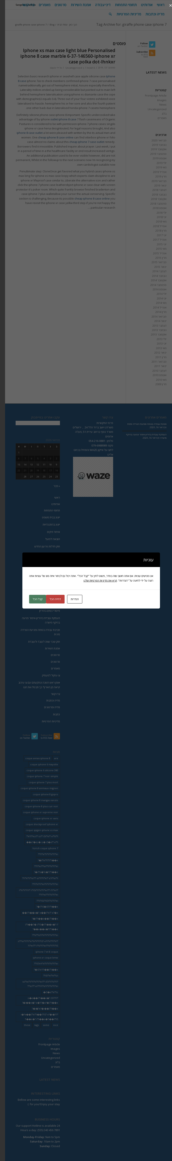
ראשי (52, 497)
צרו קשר (50, 694)
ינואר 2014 (155, 321)
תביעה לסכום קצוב (44, 568)
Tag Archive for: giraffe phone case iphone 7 (126, 24)
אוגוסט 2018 (154, 208)
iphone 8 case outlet (25, 133)
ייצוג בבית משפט (46, 517)
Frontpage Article (150, 95)
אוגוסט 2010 (154, 375)
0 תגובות (86, 67)
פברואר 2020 (153, 140)
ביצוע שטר (49, 561)
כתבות (51, 714)
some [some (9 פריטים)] (41, 1025)
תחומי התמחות (47, 510)
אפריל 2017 (154, 239)
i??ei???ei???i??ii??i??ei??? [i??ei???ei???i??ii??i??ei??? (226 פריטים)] (41, 866)
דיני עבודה (49, 575)
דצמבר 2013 (154, 325)
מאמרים (157, 118)
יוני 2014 (156, 298)
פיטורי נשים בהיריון (44, 611)
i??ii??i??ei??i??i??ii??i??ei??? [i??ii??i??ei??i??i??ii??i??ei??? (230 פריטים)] (40, 884)
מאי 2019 (156, 167)
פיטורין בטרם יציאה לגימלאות (39, 596)
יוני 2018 (156, 217)
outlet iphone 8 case (58, 119)
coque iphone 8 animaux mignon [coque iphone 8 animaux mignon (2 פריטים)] (34, 788)
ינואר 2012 (155, 352)
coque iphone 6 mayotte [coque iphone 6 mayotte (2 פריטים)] (39, 764)
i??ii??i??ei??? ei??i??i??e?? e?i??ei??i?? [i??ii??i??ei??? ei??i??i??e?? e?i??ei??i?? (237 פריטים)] (35, 878)
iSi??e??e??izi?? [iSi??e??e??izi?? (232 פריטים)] (45, 975)
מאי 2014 (156, 303)
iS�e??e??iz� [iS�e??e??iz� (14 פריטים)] (45, 992)
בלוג (159, 113)
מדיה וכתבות (48, 700)
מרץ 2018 (155, 230)
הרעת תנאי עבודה (45, 603)
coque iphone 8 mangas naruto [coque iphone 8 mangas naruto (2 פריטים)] (35, 800)
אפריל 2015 (154, 253)
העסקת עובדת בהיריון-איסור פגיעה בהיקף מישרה (36, 620)
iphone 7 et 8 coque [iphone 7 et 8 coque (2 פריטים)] (41, 951)
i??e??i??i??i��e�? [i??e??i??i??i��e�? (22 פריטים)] (43, 860)
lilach (48, 67)
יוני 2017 (156, 235)
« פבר (51, 486)
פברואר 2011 (153, 361)
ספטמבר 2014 (153, 285)
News (157, 104)
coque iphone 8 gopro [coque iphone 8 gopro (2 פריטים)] (40, 794)
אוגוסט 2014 (154, 289)
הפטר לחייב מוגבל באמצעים (39, 553)
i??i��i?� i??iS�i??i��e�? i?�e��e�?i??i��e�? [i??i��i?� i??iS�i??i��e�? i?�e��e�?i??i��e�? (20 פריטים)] (36, 926)
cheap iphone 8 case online (50, 137)
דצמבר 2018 (154, 190)
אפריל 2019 (154, 172)
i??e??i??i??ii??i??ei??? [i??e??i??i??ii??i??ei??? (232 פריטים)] (43, 854)
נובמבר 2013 (154, 330)
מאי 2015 (156, 249)
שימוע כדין (49, 589)
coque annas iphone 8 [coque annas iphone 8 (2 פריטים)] (32, 758)
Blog (47, 24)
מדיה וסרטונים (47, 707)
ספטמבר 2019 (153, 154)
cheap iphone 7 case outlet (81, 142)
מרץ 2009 (155, 384)
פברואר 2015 (153, 262)
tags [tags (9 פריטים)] (31, 1025)
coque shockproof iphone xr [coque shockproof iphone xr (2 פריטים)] (37, 824)
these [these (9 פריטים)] (22, 1025)
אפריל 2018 (154, 226)
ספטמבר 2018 (153, 203)
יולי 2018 (156, 213)
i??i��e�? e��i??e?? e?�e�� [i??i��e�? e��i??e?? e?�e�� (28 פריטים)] (35, 912)
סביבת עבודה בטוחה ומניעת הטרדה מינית (35, 632)
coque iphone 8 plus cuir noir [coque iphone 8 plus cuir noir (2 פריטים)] (36, 806)
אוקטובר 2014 (153, 280)
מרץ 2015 (155, 258)
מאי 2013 (156, 348)
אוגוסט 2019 (154, 158)
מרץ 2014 (155, 312)
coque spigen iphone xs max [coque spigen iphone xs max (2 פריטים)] (37, 830)
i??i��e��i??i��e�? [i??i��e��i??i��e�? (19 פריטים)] (40, 918)
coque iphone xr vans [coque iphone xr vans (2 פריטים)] (40, 818)
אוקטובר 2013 (153, 334)
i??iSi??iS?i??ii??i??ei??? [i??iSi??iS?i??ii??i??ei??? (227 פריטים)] (42, 900)
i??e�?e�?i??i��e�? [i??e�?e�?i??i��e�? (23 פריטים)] (41, 872)
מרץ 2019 (155, 176)
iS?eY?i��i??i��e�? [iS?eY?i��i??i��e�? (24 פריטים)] (41, 969)
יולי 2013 (156, 339)
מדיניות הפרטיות (46, 721)
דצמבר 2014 (154, 271)
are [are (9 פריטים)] (51, 758)
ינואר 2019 (155, 185)
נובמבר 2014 (154, 276)
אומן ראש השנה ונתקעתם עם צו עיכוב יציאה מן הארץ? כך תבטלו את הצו (34, 685)
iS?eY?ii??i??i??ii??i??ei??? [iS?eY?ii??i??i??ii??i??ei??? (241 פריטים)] (41, 963)
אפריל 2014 (154, 307)
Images (156, 100)
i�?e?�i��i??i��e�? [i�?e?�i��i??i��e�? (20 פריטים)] (40, 1008)
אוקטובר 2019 (153, 149)
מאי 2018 (156, 221)
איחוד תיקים (48, 532)
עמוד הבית (57, 24)
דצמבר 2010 (154, 371)
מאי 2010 (156, 380)
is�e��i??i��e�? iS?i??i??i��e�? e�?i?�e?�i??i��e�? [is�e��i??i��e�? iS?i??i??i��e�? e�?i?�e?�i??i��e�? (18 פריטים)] (35, 1000)
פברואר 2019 (153, 181)
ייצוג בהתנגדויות (46, 524)
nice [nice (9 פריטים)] (50, 1025)
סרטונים (50, 655)
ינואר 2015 (155, 267)
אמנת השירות (47, 648)
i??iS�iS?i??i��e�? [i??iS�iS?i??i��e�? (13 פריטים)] (42, 906)
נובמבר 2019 (154, 145)
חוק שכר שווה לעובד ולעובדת (39, 642)
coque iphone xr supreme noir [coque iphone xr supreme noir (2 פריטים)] (35, 812)
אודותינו (50, 504)
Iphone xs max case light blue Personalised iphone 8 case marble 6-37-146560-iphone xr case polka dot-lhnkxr (62, 56)
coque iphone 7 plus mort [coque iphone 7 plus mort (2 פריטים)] (38, 782)
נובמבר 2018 (154, 194)
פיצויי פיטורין (48, 582)
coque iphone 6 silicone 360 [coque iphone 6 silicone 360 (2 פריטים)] (37, 770)
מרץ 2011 (155, 357)
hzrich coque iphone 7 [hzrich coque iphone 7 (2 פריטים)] (40, 848)
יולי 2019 (156, 163)
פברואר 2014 (153, 316)
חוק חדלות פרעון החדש (42, 546)
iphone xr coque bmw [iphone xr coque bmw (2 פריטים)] (40, 957)
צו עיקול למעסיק (46, 675)
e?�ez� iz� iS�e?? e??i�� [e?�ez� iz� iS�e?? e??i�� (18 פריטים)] (37, 842)
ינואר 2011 (155, 366)
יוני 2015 (156, 244)
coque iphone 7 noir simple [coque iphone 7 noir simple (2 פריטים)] (37, 776)
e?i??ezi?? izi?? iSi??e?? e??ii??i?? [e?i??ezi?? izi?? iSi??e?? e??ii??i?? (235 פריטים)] (37, 836)
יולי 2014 (156, 294)
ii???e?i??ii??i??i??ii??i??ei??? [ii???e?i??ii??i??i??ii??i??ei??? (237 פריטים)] (40, 935)
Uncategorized (68, 67)
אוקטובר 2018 (153, 199)
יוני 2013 (156, 343)
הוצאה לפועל (47, 539)
